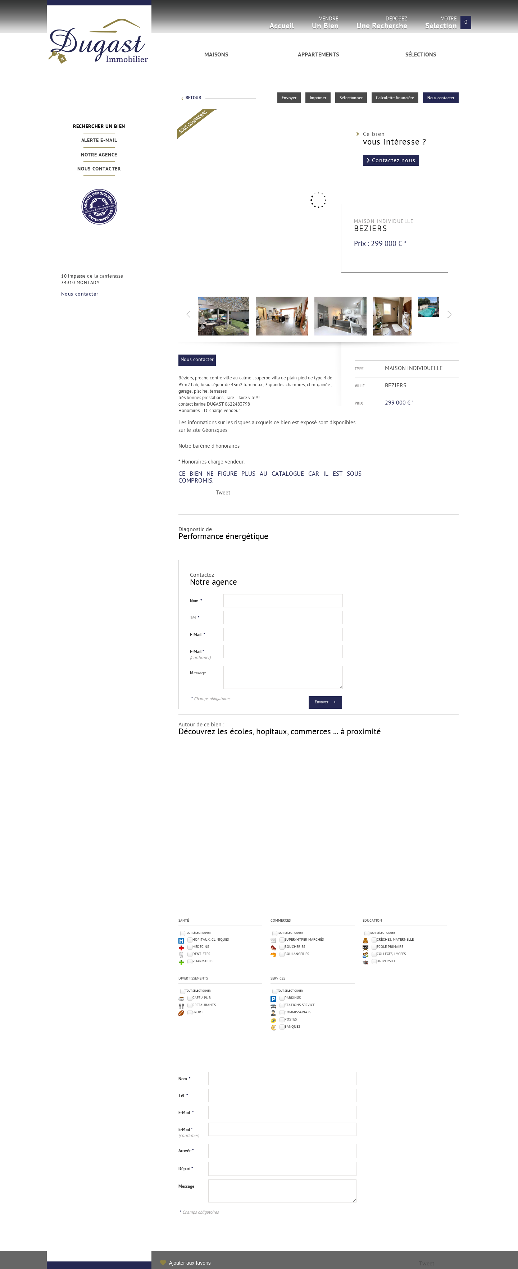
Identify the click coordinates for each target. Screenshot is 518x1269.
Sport (197, 1012)
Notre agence (99, 155)
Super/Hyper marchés (304, 939)
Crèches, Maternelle (395, 939)
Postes (291, 1019)
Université (386, 961)
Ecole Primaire (390, 947)
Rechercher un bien (99, 127)
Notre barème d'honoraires (209, 446)
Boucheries (295, 947)
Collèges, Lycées (391, 954)
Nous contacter (99, 169)
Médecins (200, 947)
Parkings (293, 998)
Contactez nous (393, 161)
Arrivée (186, 1151)
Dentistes (201, 954)
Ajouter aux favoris (190, 1263)
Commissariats (298, 1012)
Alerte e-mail (99, 141)
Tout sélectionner (198, 933)
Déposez (381, 25)
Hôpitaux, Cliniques (210, 939)
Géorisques (214, 430)
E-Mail (197, 635)
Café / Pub (201, 998)
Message (198, 673)
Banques (292, 1026)
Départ (185, 1169)
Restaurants (204, 1005)
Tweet (223, 493)
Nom (196, 601)
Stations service (300, 1005)
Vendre (325, 25)
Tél (195, 618)
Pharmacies (202, 961)
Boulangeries (297, 954)
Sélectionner (351, 98)
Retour (193, 98)
